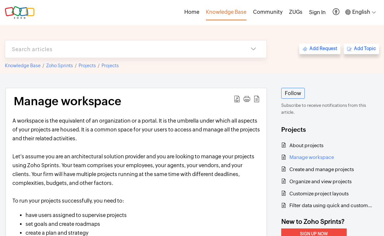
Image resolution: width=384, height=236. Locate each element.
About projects (306, 145)
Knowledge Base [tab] (226, 12)
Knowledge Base (23, 65)
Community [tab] (268, 12)
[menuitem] (317, 12)
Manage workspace (311, 157)
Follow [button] (293, 93)
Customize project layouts (319, 193)
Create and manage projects (321, 169)
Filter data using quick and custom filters (330, 205)
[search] (122, 49)
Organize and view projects (320, 181)
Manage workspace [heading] (67, 101)
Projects (87, 65)
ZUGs (295, 12)
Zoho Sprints (59, 65)
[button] (336, 12)
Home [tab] (191, 12)
